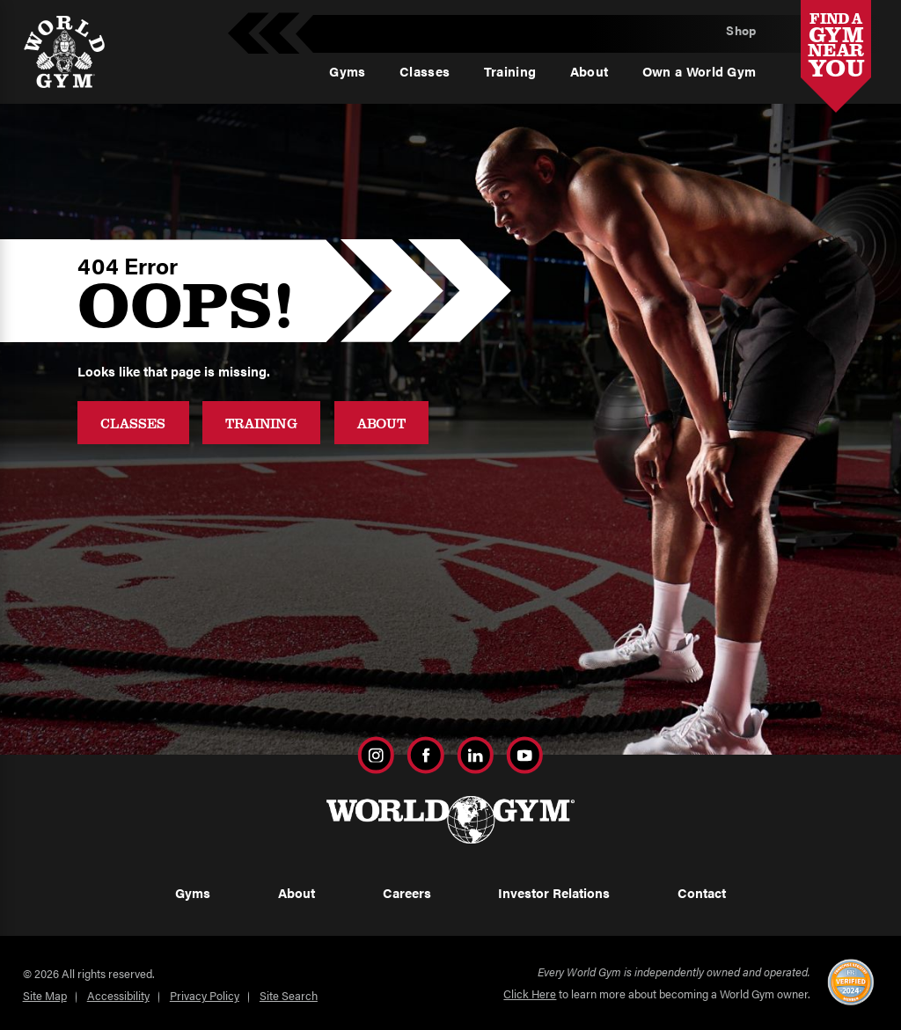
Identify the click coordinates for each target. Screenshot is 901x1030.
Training (261, 422)
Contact (702, 892)
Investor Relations (554, 892)
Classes (132, 422)
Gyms (192, 892)
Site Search (289, 996)
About (381, 422)
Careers (407, 892)
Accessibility (118, 996)
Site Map (45, 996)
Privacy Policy (204, 996)
